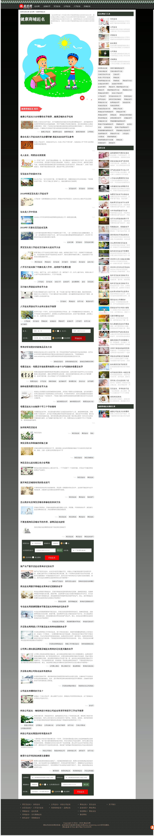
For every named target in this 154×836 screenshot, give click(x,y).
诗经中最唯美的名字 (117, 68)
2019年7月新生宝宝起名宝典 (34, 227)
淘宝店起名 (75, 433)
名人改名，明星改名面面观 (33, 155)
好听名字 (82, 750)
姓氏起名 (25, 818)
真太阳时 (66, 338)
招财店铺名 (52, 381)
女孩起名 (53, 321)
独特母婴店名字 (75, 401)
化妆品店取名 (114, 105)
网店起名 (85, 433)
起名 (83, 282)
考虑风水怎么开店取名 (86, 686)
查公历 (59, 550)
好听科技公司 (71, 750)
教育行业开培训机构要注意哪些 (35, 756)
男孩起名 (48, 262)
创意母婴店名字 (62, 401)
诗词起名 (25, 814)
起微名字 (47, 6)
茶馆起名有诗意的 (126, 115)
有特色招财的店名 (88, 644)
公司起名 (67, 6)
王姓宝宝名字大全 (104, 74)
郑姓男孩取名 (111, 136)
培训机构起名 (77, 771)
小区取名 (101, 136)
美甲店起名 (102, 99)
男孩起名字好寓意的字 (105, 112)
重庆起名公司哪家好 (118, 299)
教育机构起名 (65, 771)
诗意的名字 (102, 143)
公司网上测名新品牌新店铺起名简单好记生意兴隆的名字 (46, 649)
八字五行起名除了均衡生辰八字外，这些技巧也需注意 (45, 267)
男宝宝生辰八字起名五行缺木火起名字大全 (40, 247)
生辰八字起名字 (117, 93)
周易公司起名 (117, 108)
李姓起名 (116, 77)
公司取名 (91, 132)
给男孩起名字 (114, 102)
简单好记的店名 (88, 666)
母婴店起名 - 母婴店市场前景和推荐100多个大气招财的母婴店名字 (51, 367)
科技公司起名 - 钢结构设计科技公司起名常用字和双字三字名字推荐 (52, 711)
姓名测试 (113, 43)
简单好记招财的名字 (87, 601)
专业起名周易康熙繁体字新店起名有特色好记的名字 (44, 606)
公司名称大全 (48, 725)
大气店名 (43, 381)
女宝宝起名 (26, 808)
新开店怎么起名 (70, 581)
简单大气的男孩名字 (122, 127)
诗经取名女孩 (102, 68)
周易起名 (25, 811)
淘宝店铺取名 (89, 457)
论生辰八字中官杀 (28, 212)
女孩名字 (70, 321)
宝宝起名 (57, 6)
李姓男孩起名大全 (104, 80)
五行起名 (56, 262)
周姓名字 (101, 90)
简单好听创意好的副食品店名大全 (36, 347)
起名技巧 (66, 282)
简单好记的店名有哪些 (86, 581)
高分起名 (82, 262)
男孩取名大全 (127, 90)
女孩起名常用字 (103, 84)
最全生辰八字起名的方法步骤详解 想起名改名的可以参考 (47, 137)
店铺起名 (87, 6)
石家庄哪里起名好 (117, 316)
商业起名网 (62, 601)
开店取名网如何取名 (69, 686)
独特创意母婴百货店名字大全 (34, 386)
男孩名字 (62, 321)
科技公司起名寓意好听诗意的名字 (36, 733)
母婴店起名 (34, 381)
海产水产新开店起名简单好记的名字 (37, 566)
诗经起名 (36, 804)
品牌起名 (67, 808)
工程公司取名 (80, 725)
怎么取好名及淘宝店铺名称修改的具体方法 (40, 502)
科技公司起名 (65, 804)
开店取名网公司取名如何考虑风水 (36, 671)
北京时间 (56, 338)
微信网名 (83, 814)
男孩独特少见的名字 (123, 130)
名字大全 (80, 301)
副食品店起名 (58, 361)
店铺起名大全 (102, 121)
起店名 (129, 124)
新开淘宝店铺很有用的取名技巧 (35, 482)
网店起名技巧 (89, 536)
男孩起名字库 (120, 112)
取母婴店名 (72, 381)
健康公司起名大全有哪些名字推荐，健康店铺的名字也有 (46, 117)
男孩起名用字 (102, 115)
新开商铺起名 (72, 601)
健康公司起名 (45, 132)
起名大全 (91, 262)
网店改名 (91, 517)
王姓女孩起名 (102, 71)
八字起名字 (102, 96)
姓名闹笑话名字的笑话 (118, 364)
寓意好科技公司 (59, 750)
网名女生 (92, 811)
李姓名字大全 (127, 80)
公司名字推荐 (60, 725)
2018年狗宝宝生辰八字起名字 (34, 194)
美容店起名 (128, 96)
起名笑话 (83, 808)
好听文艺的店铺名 (115, 99)
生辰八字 (58, 282)
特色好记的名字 (88, 621)
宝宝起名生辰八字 (115, 96)
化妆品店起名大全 (104, 108)
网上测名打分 (65, 666)
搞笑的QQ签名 (116, 397)
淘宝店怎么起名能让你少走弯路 (35, 463)
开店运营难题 (89, 771)
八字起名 (77, 6)
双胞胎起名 (35, 818)
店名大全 (82, 381)
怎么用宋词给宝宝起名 (118, 243)
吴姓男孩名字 (102, 133)
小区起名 (126, 133)
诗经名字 (112, 143)
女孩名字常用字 (117, 84)
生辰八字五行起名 (104, 77)
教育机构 (56, 771)
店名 (99, 127)
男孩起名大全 (102, 102)
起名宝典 (70, 242)
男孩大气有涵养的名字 (105, 124)
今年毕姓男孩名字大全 (118, 210)
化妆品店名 (126, 102)
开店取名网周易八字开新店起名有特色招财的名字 (43, 627)
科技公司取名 (28, 725)
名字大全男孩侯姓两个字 (119, 218)
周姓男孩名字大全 (113, 90)
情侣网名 (83, 811)
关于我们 (112, 804)
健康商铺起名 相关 (29, 109)
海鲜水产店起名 (57, 581)
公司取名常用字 (26, 728)
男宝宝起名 (38, 262)
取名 (92, 433)
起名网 (37, 6)
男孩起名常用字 (103, 93)
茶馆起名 (113, 115)
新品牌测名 (76, 666)
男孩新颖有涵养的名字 (117, 121)
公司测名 (113, 51)
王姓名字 (116, 74)
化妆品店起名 (102, 105)
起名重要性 (75, 282)
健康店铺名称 (80, 132)
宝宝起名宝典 (89, 242)
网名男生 (92, 808)
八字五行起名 (38, 808)
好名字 (91, 705)
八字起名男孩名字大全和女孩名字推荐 (38, 306)
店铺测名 (113, 59)
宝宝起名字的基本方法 (30, 174)
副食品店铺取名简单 (87, 361)
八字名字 (79, 321)
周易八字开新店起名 (72, 644)
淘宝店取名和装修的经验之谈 (34, 443)
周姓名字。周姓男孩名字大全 (118, 87)
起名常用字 (102, 87)
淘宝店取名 (72, 517)
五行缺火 (73, 262)
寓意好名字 (90, 301)
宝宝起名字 (72, 188)
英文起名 (92, 804)
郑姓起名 (119, 140)
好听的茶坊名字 (115, 118)
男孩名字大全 (114, 133)
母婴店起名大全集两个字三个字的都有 (38, 407)
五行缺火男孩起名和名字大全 (34, 287)
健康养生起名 (57, 132)
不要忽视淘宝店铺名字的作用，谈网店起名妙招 (42, 522)
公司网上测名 (54, 666)
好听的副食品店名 (71, 361)
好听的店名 (108, 127)
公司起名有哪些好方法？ (32, 691)
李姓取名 (116, 80)
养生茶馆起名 (102, 118)
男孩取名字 (120, 124)
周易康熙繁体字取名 (73, 621)
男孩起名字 (128, 99)
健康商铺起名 (32, 19)
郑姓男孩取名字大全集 (105, 140)
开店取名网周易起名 (56, 644)
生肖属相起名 (36, 814)
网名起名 (83, 804)
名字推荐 (24, 324)
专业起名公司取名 (58, 621)
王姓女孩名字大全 (116, 71)
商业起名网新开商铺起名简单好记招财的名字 (41, 586)
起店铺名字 (62, 381)
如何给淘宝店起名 (28, 427)
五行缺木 (65, 262)
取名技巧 (91, 497)
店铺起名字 (128, 118)
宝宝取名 (91, 188)
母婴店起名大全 (88, 401)
